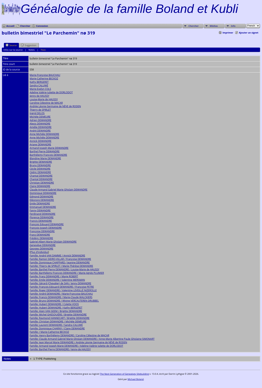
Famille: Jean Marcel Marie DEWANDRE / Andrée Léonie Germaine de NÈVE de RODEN (78, 342)
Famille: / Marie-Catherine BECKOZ (49, 332)
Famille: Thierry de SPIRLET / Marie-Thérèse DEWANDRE (61, 266)
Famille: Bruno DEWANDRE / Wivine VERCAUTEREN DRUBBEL (64, 300)
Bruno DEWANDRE (40, 165)
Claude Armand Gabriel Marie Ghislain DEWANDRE (58, 189)
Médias (214, 25)
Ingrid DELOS (37, 113)
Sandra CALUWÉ (39, 85)
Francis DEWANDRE (41, 221)
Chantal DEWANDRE (41, 175)
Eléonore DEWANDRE (42, 200)
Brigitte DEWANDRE (41, 162)
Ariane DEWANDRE (40, 144)
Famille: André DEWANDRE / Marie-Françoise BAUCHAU (61, 293)
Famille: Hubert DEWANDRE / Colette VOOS (54, 304)
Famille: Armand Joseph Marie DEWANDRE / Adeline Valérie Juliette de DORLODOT (76, 346)
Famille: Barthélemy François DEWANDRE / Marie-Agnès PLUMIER (67, 273)
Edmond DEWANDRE (41, 196)
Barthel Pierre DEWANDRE (44, 151)
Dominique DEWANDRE (43, 193)
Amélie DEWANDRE (41, 127)
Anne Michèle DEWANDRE (44, 134)
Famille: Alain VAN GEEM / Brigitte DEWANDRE (56, 311)
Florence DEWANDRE (42, 217)
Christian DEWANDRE (42, 182)
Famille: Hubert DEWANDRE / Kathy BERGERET (56, 307)
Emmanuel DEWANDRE (43, 207)
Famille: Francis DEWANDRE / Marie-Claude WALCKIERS (61, 297)
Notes (31, 49)
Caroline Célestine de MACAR (46, 103)
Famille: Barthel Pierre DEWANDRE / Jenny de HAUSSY (60, 349)
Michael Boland (136, 379)
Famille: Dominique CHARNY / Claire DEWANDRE (57, 328)
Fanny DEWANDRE (40, 210)
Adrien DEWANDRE (40, 120)
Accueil (10, 25)
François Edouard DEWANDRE (47, 224)
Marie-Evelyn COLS (40, 89)
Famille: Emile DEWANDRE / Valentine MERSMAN (57, 280)
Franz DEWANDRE (40, 234)
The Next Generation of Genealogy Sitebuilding (124, 373)
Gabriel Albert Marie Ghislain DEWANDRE (53, 241)
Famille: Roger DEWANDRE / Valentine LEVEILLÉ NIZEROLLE (63, 290)
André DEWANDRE (40, 130)
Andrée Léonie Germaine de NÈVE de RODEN (55, 106)
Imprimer (228, 32)
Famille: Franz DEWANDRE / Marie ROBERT (54, 276)
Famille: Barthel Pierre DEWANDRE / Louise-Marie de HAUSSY (64, 269)
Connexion (42, 25)
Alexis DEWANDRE (40, 123)
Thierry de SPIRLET (40, 109)
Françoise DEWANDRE (42, 231)
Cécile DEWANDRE (40, 169)
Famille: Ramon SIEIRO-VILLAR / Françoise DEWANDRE (60, 259)
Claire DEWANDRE (40, 186)
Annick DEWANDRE (40, 141)
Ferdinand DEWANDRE (42, 214)
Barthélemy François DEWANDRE (48, 155)
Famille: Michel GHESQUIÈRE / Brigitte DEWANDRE (58, 314)
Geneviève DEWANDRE (43, 245)
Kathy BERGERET (39, 82)
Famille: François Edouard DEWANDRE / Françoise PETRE (62, 287)
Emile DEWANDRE (40, 203)
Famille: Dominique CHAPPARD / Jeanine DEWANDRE (60, 262)
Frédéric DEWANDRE (41, 238)
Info (233, 25)
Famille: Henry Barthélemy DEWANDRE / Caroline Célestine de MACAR (69, 335)
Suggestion (28, 45)
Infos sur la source (13, 49)
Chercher (25, 25)
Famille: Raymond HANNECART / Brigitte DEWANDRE (60, 318)
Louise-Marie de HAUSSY (44, 99)
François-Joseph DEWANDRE (46, 228)
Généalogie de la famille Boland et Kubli (129, 9)
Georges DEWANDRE (41, 248)
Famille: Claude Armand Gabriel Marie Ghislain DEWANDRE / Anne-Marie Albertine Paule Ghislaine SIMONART (92, 339)
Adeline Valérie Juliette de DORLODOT (51, 92)
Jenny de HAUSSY (39, 96)
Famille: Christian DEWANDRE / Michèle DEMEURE (58, 321)
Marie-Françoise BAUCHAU (45, 75)
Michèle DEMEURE (40, 116)
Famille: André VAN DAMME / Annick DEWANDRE (57, 255)
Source (11, 45)
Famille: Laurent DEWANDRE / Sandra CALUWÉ (56, 325)
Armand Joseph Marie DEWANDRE (49, 148)
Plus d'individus (39, 252)
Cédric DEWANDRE (40, 172)
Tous (43, 49)
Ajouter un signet (248, 32)
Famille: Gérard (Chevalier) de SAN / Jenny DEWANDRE (60, 283)
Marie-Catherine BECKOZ (44, 78)
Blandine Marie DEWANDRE (45, 158)
